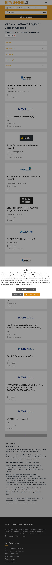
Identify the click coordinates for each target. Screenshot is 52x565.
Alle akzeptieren (32, 294)
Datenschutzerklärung (26, 284)
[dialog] (26, 282)
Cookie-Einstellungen (26, 289)
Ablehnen (17, 294)
